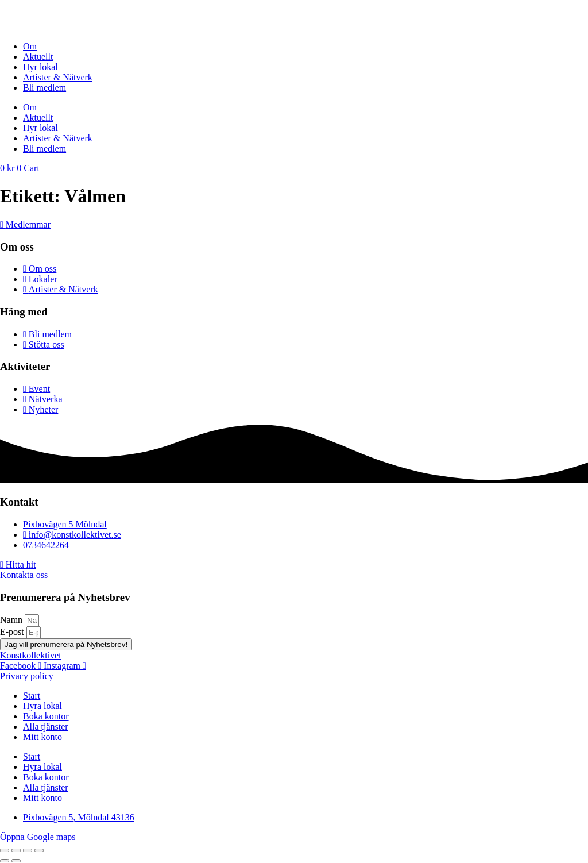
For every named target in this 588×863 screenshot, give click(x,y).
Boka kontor (46, 716)
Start (31, 695)
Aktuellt (38, 56)
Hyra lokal (42, 706)
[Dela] (27, 850)
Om (30, 46)
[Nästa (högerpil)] (16, 860)
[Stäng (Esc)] (39, 850)
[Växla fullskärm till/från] (16, 850)
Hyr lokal (40, 67)
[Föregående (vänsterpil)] (4, 860)
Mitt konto (42, 737)
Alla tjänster (45, 726)
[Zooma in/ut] (4, 850)
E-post (13, 632)
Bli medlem (44, 88)
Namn (12, 620)
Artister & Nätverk (57, 77)
